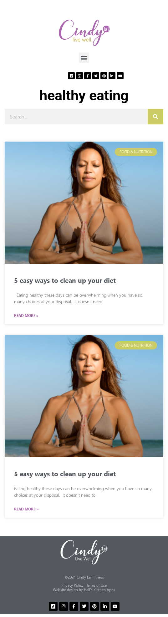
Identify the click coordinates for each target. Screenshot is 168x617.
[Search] (155, 116)
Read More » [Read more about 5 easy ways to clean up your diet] (26, 316)
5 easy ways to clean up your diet (65, 280)
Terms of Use (96, 585)
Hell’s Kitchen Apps (99, 589)
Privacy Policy (72, 585)
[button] (84, 58)
